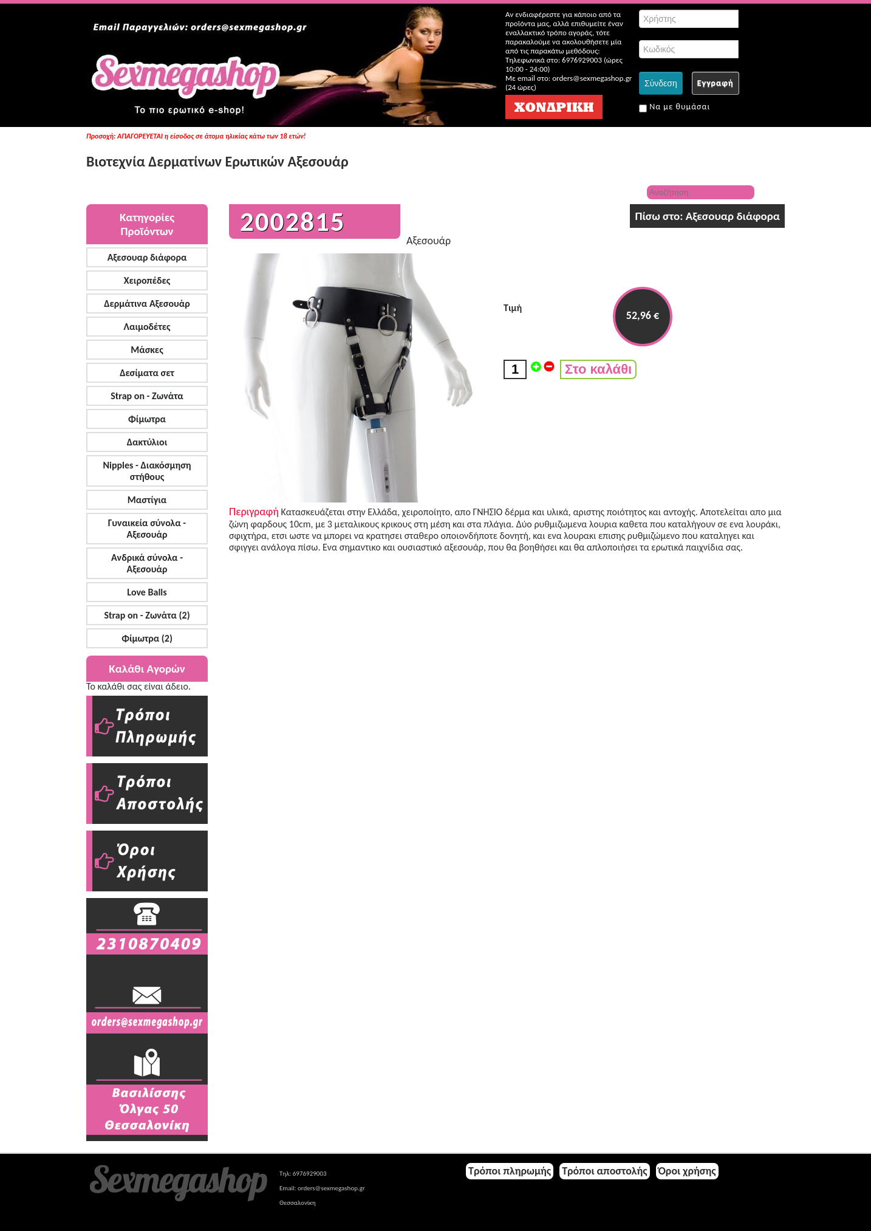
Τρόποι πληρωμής (509, 1171)
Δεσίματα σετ (147, 373)
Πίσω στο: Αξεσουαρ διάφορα (707, 216)
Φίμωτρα (147, 419)
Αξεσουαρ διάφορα (147, 257)
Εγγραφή (715, 83)
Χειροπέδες (147, 280)
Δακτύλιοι (147, 442)
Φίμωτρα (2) (146, 638)
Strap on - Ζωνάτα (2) (147, 615)
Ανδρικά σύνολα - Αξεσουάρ (147, 563)
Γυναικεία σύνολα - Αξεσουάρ (147, 528)
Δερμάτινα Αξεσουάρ (147, 303)
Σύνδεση (660, 83)
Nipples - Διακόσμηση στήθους (147, 470)
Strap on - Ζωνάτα (147, 396)
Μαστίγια (147, 500)
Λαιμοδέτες (147, 326)
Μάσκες (147, 349)
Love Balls (146, 592)
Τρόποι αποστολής (604, 1171)
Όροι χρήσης (687, 1171)
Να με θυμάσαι (674, 106)
